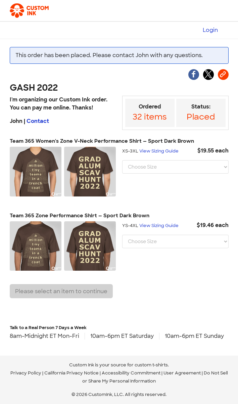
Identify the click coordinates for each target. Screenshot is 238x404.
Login (210, 30)
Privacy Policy (25, 373)
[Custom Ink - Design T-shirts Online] (31, 10)
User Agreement (182, 373)
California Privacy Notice (71, 373)
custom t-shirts (151, 365)
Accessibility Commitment (131, 373)
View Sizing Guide (159, 151)
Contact (38, 121)
